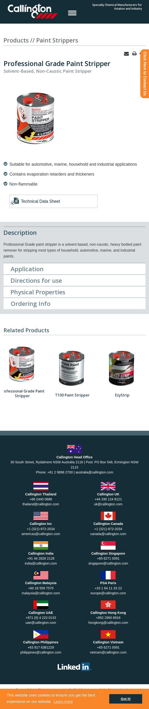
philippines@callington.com (40, 652)
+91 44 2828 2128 (40, 558)
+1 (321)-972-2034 (41, 529)
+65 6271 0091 (108, 558)
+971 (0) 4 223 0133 (41, 618)
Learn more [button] (63, 702)
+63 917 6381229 (41, 647)
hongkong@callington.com (108, 623)
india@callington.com (41, 563)
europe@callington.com (108, 593)
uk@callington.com (108, 504)
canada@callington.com (108, 534)
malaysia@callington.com (41, 593)
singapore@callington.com (108, 563)
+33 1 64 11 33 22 (108, 588)
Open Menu (72, 12)
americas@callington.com (40, 534)
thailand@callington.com (40, 504)
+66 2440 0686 (40, 499)
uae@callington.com (40, 623)
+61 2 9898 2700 (60, 472)
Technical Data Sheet (40, 201)
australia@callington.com (94, 472)
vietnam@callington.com (108, 652)
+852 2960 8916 (108, 618)
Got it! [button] (126, 699)
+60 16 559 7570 (40, 588)
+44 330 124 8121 (108, 499)
